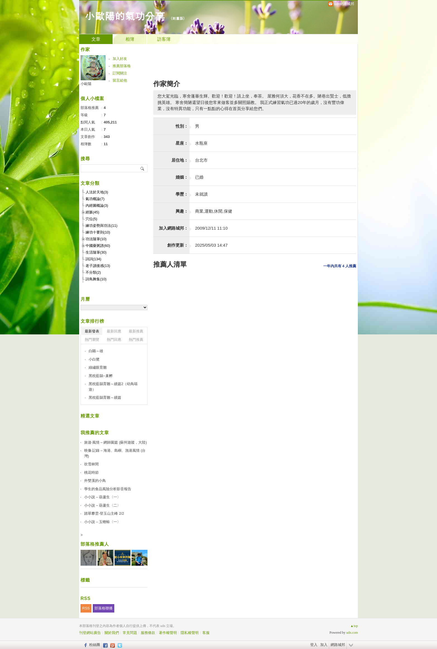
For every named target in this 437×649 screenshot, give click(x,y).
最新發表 (92, 331)
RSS (86, 608)
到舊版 (177, 18)
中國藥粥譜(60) (98, 246)
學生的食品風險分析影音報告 (107, 489)
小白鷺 (94, 359)
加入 (323, 645)
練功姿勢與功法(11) (101, 225)
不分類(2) (93, 272)
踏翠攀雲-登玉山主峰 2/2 (104, 513)
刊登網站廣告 (90, 633)
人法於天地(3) (97, 192)
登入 (313, 645)
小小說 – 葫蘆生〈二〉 (102, 505)
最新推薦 (136, 331)
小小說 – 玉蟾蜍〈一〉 (102, 522)
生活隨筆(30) (96, 252)
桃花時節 (91, 472)
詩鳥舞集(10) (96, 279)
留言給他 (120, 80)
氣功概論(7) (95, 199)
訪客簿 (164, 39)
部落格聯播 (103, 608)
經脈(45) (92, 212)
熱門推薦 (136, 339)
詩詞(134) (93, 259)
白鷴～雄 (96, 351)
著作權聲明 (168, 633)
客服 (206, 633)
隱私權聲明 (190, 633)
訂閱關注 (120, 73)
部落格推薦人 (95, 544)
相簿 (129, 39)
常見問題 (130, 633)
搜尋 (142, 168)
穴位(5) (91, 219)
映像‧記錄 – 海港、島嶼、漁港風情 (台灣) (114, 453)
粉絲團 (94, 645)
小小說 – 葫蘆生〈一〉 (102, 497)
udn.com (352, 633)
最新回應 (114, 331)
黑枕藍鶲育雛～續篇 (105, 397)
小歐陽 (86, 84)
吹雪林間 (91, 464)
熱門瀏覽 (92, 339)
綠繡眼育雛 (98, 367)
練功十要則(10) (98, 232)
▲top (354, 626)
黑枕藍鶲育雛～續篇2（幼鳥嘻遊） (113, 387)
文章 (95, 39)
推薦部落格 (122, 66)
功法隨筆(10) (96, 239)
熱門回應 (114, 339)
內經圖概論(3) (97, 205)
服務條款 (148, 633)
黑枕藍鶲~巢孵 (101, 376)
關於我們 (112, 633)
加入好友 (120, 59)
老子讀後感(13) (98, 266)
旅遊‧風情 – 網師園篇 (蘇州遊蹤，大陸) (115, 442)
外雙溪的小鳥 (95, 480)
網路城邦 (338, 645)
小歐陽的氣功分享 (125, 15)
